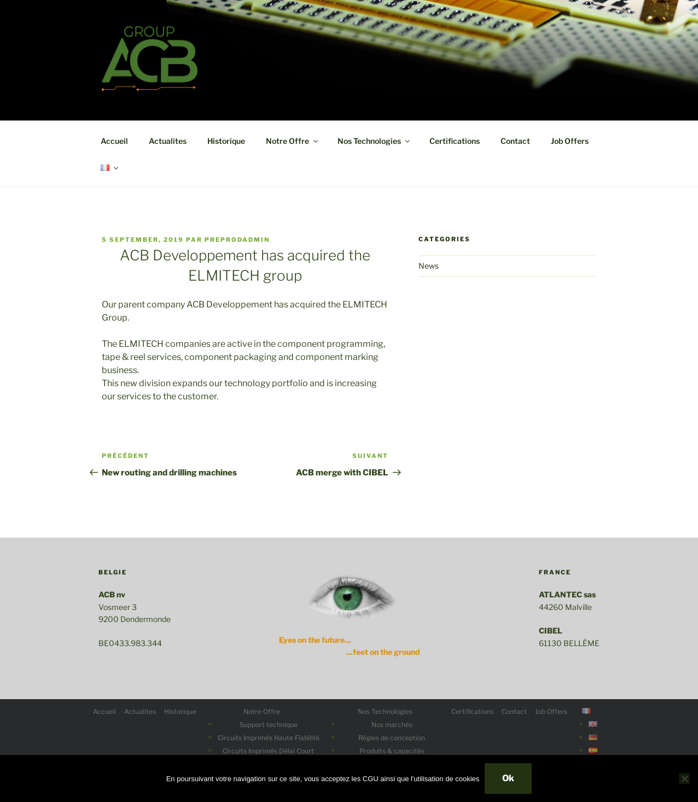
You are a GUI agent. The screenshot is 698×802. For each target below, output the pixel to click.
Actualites (168, 141)
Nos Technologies (374, 141)
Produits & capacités (391, 751)
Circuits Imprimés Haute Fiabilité (268, 738)
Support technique (269, 724)
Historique (226, 141)
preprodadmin (237, 239)
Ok (508, 778)
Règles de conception (391, 738)
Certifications (454, 141)
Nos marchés (391, 724)
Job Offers (570, 141)
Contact (515, 141)
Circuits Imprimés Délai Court (268, 751)
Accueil (114, 141)
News (428, 265)
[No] (684, 778)
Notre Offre (292, 141)
